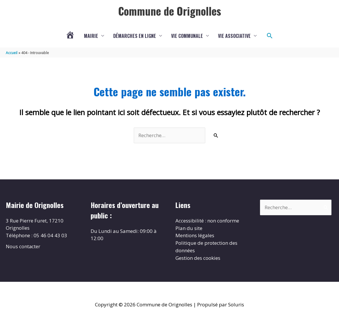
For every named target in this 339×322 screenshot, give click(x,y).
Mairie (91, 36)
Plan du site (188, 228)
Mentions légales (194, 235)
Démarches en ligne (134, 36)
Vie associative (234, 36)
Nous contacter (23, 246)
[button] (270, 36)
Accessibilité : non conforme (207, 221)
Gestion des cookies (197, 258)
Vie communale (187, 36)
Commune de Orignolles (169, 11)
